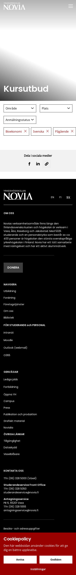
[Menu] (70, 6)
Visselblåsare (12, 454)
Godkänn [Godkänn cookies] (55, 559)
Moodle (8, 340)
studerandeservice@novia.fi (21, 492)
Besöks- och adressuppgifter (22, 528)
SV (68, 197)
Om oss (8, 311)
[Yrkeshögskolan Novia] (14, 6)
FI (60, 197)
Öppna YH (10, 394)
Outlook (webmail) (15, 347)
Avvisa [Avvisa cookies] (20, 559)
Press (7, 407)
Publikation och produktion (20, 414)
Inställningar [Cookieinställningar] (38, 569)
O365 (7, 355)
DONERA (13, 267)
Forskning (9, 298)
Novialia (8, 427)
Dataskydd (10, 447)
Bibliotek (9, 317)
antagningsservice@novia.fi (21, 510)
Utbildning (10, 291)
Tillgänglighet (12, 441)
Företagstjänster (14, 304)
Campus (9, 401)
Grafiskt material (14, 421)
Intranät (9, 332)
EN (52, 197)
